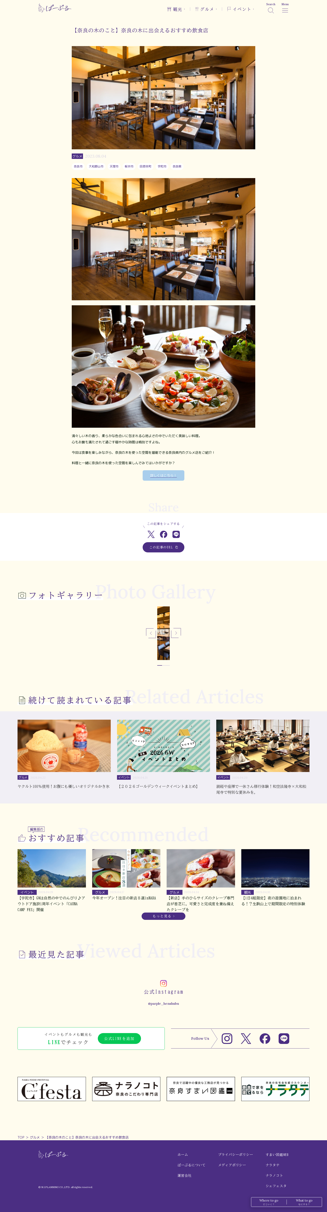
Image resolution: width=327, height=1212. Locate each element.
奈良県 (177, 166)
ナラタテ (273, 1165)
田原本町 (145, 166)
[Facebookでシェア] (163, 534)
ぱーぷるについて (191, 1165)
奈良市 (78, 166)
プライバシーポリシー (235, 1154)
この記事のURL (163, 547)
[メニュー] (285, 8)
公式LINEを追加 (119, 1038)
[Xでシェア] (151, 534)
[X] (246, 1038)
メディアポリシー (232, 1165)
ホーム (182, 1154)
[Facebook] (265, 1038)
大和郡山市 (96, 166)
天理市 (114, 166)
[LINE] (284, 1038)
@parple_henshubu (163, 1003)
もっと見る (162, 916)
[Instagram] (227, 1038)
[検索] (270, 8)
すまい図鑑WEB (277, 1154)
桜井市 (129, 166)
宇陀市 (162, 166)
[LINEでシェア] (176, 534)
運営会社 (184, 1175)
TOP (21, 1137)
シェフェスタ (276, 1186)
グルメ (35, 1137)
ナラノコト (274, 1175)
